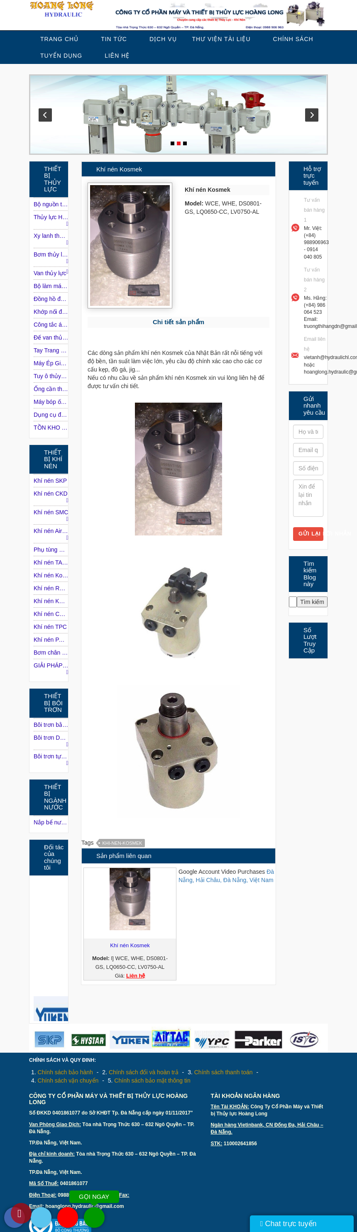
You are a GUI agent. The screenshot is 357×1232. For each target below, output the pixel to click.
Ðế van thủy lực (51, 337)
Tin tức (114, 39)
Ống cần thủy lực (51, 389)
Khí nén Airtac (51, 534)
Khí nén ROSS (51, 588)
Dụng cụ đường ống (51, 414)
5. (149, 1080)
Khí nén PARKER (51, 639)
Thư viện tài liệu (221, 39)
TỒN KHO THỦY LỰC (51, 427)
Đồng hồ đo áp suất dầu (51, 299)
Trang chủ (59, 39)
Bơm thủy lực (51, 257)
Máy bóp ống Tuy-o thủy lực (51, 401)
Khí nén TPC (50, 626)
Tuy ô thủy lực (51, 376)
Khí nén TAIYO (51, 562)
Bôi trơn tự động (51, 759)
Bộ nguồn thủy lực (51, 204)
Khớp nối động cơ (51, 311)
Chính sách (293, 39)
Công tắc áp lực (51, 324)
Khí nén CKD (51, 497)
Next (311, 115)
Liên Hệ (117, 55)
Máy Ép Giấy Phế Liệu (51, 363)
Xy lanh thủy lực (51, 239)
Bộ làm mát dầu (51, 286)
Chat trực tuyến (288, 1224)
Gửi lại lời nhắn (310, 533)
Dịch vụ (163, 39)
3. (220, 1072)
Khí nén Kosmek (51, 575)
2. (140, 1072)
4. (64, 1080)
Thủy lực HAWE (51, 220)
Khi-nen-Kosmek (122, 843)
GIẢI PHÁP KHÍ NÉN (51, 668)
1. (62, 1072)
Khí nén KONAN (51, 601)
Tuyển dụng (61, 55)
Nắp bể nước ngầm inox (51, 822)
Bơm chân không (51, 652)
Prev (45, 115)
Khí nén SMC (51, 515)
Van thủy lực (51, 272)
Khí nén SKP (50, 480)
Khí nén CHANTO (51, 614)
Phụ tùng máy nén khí (51, 549)
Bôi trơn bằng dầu (51, 724)
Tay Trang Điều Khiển (51, 350)
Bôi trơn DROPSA (51, 741)
